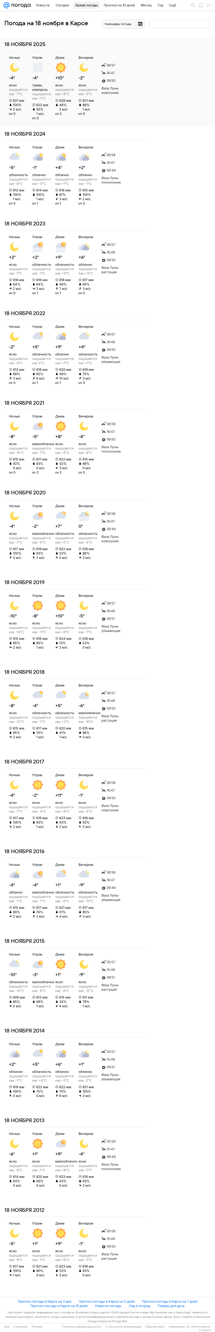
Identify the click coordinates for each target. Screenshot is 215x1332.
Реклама (37, 1326)
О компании (20, 1326)
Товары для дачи (171, 1306)
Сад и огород (139, 1306)
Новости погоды (108, 1306)
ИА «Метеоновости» (198, 1326)
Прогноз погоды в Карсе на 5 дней (106, 1301)
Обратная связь (155, 1326)
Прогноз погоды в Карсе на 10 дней (59, 1306)
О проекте (205, 1330)
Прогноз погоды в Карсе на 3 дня (44, 1301)
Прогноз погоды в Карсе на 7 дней (169, 1301)
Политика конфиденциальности (81, 1326)
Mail (6, 1326)
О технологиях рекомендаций (123, 1326)
